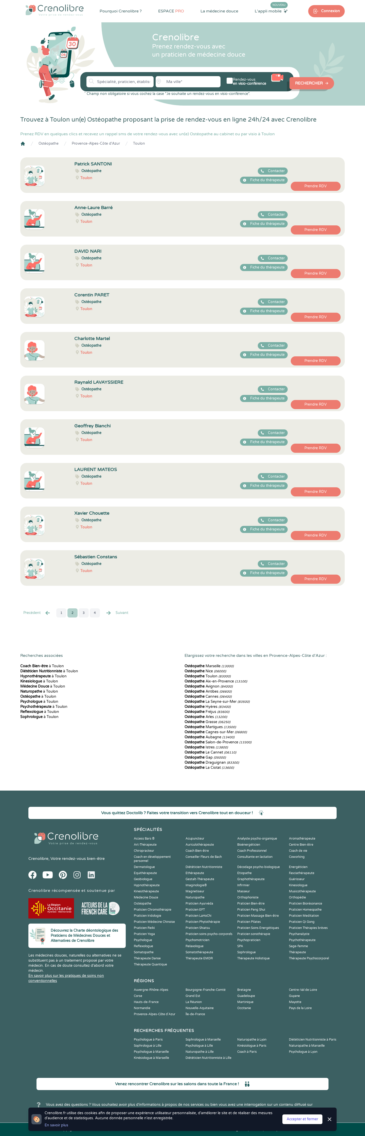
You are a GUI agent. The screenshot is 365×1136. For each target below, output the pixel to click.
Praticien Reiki (144, 928)
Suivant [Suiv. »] (116, 613)
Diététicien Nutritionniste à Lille (208, 1058)
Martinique (245, 1002)
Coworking (297, 857)
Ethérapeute (195, 873)
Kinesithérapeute (146, 891)
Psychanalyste (299, 934)
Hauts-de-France (146, 1002)
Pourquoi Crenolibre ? (121, 11)
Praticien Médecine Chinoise (154, 922)
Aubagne (209, 737)
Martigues (210, 727)
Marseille (209, 666)
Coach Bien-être (197, 851)
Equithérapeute (145, 873)
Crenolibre (38, 858)
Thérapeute (297, 952)
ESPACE (171, 11)
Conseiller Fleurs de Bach (204, 857)
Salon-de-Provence (218, 742)
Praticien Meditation (304, 915)
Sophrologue (246, 952)
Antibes (208, 691)
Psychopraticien (248, 940)
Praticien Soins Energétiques (258, 928)
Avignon (209, 686)
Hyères (208, 707)
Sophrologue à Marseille (203, 1039)
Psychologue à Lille (199, 1045)
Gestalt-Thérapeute (200, 879)
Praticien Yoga (144, 934)
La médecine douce (219, 11)
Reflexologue (143, 946)
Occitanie (244, 1008)
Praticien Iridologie (147, 915)
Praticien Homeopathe (305, 909)
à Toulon (42, 666)
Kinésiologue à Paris (251, 1045)
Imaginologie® (196, 885)
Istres (206, 747)
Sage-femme (298, 946)
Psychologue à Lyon (303, 1052)
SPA (240, 946)
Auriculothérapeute (200, 844)
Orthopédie (297, 897)
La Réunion (194, 1002)
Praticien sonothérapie (253, 934)
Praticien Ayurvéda (199, 903)
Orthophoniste (248, 897)
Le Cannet (210, 752)
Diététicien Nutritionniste (204, 867)
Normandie (142, 1008)
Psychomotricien (197, 940)
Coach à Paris (247, 1052)
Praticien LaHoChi (198, 915)
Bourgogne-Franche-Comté (206, 990)
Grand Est (193, 996)
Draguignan (212, 762)
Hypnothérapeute (147, 885)
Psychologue (143, 940)
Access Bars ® (144, 838)
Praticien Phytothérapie (203, 922)
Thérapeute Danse (147, 958)
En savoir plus (56, 1125)
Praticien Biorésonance (305, 903)
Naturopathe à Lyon (251, 1039)
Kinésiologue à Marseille (151, 1058)
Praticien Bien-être (251, 903)
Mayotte (295, 1002)
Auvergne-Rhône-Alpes (151, 990)
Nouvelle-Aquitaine (200, 1008)
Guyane (294, 996)
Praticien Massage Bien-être (258, 915)
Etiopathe (244, 873)
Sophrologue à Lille (147, 1045)
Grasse (207, 722)
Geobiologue (143, 879)
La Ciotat (209, 767)
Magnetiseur (195, 891)
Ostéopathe (49, 143)
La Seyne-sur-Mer (217, 701)
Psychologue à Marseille (151, 1052)
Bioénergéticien (248, 844)
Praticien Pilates (249, 922)
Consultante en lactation (254, 857)
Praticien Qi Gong (302, 922)
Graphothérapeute (251, 879)
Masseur (243, 891)
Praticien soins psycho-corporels (209, 934)
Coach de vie (298, 851)
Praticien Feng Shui (251, 909)
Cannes (208, 696)
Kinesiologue (298, 885)
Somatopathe (144, 952)
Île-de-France (195, 1014)
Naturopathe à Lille (200, 1052)
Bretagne (244, 990)
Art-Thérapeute (145, 844)
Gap (205, 757)
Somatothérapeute (199, 952)
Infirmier (243, 885)
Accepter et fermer (302, 1119)
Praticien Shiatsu (198, 928)
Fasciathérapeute (301, 873)
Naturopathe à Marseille (307, 1045)
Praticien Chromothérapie (152, 909)
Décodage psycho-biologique (258, 867)
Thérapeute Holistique (253, 958)
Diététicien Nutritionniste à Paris (312, 1039)
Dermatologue (144, 867)
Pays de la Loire (300, 1008)
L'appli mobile (271, 11)
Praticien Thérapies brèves (308, 928)
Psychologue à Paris (148, 1039)
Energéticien (298, 867)
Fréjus (207, 712)
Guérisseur (297, 879)
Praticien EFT (195, 909)
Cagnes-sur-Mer (216, 732)
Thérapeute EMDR (199, 958)
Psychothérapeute (302, 940)
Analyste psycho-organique (257, 838)
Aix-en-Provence (216, 681)
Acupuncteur (195, 838)
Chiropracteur (144, 851)
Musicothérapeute (302, 891)
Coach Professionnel (252, 851)
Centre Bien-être (301, 844)
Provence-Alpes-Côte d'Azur (96, 143)
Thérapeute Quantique (150, 964)
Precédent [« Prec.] (37, 613)
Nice (205, 671)
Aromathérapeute (302, 838)
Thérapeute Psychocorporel (309, 958)
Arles (206, 717)
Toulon (139, 143)
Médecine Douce (146, 897)
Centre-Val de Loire (303, 990)
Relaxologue (195, 946)
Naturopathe (195, 897)
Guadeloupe (246, 996)
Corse (138, 996)
